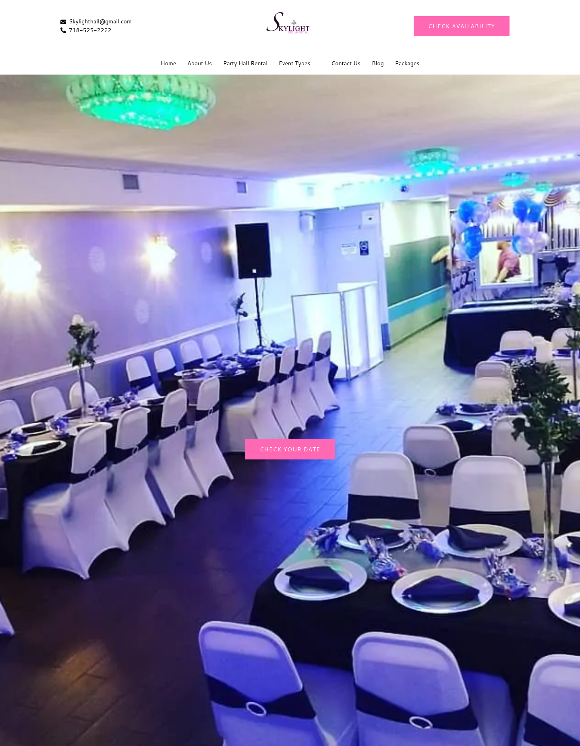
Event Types (294, 63)
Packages (407, 63)
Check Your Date (290, 449)
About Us (199, 63)
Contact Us (345, 63)
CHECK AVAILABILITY (461, 26)
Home (168, 63)
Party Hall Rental (245, 63)
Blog (378, 63)
